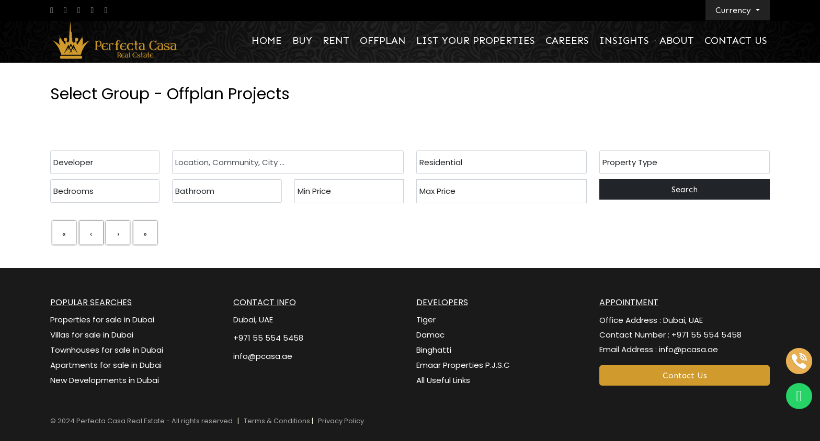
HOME (267, 40)
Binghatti (433, 349)
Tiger (426, 319)
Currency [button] (734, 10)
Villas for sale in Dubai (91, 334)
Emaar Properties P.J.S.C (463, 364)
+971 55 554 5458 (268, 337)
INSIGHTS (624, 40)
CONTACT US (735, 40)
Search (684, 189)
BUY (302, 40)
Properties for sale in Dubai (102, 319)
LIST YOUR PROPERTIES (475, 40)
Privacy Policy (341, 421)
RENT (336, 40)
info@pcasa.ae (262, 356)
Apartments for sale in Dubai (106, 364)
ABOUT (676, 40)
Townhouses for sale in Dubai (106, 349)
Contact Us (685, 375)
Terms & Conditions (278, 421)
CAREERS (567, 40)
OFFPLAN (383, 40)
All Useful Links (443, 380)
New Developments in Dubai (104, 380)
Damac (430, 334)
